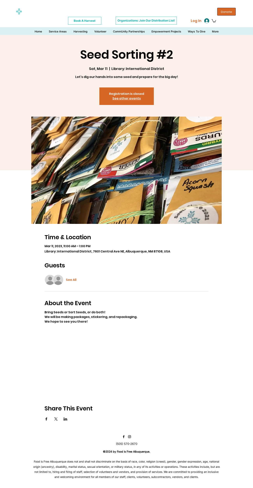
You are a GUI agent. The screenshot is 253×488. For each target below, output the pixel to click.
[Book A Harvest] (84, 21)
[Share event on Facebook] (46, 419)
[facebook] (124, 437)
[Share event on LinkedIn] (65, 419)
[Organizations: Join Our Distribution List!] (146, 20)
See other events (126, 98)
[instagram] (129, 437)
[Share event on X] (56, 419)
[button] (214, 21)
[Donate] (226, 12)
